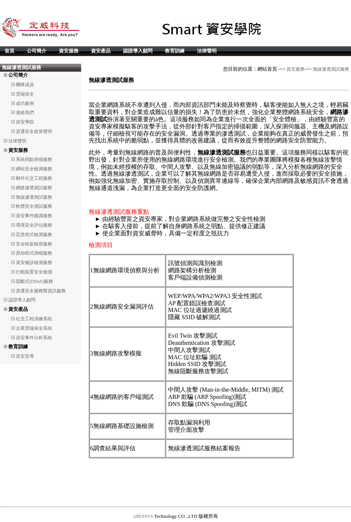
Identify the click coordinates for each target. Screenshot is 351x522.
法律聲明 (207, 51)
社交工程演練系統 (34, 318)
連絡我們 (25, 112)
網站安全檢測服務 (34, 168)
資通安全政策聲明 (34, 131)
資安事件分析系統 (34, 337)
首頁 (9, 51)
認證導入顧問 (137, 51)
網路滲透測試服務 (34, 187)
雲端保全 (25, 94)
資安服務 (69, 51)
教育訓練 (175, 51)
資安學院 (25, 122)
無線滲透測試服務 (34, 197)
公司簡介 (36, 51)
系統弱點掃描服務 (34, 159)
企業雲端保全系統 (34, 328)
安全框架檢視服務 (34, 244)
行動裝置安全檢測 (34, 272)
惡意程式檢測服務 (34, 234)
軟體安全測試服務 (34, 206)
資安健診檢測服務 (34, 262)
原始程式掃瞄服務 (34, 253)
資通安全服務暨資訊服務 (41, 290)
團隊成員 (25, 84)
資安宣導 (25, 356)
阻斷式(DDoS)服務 (34, 281)
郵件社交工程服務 (34, 178)
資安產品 (101, 51)
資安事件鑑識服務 (34, 215)
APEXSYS (143, 516)
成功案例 (25, 103)
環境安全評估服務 (34, 225)
